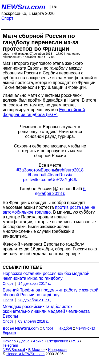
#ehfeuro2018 (70, 170)
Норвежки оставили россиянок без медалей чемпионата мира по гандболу (46, 276)
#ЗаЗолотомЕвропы (36, 170)
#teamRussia (59, 175)
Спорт (7, 18)
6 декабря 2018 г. (60, 191)
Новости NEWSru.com (25, 354)
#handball (37, 175)
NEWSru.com (23, 7)
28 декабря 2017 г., (34, 300)
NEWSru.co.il (14, 349)
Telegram (10, 345)
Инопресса (57, 349)
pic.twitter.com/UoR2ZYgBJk (50, 179)
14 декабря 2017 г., (34, 283)
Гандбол (65, 328)
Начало (9, 341)
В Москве (36, 349)
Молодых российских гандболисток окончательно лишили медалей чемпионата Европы (46, 311)
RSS (75, 341)
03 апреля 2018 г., (33, 321)
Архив (38, 341)
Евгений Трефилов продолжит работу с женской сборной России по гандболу (50, 292)
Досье (24, 341)
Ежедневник (57, 341)
